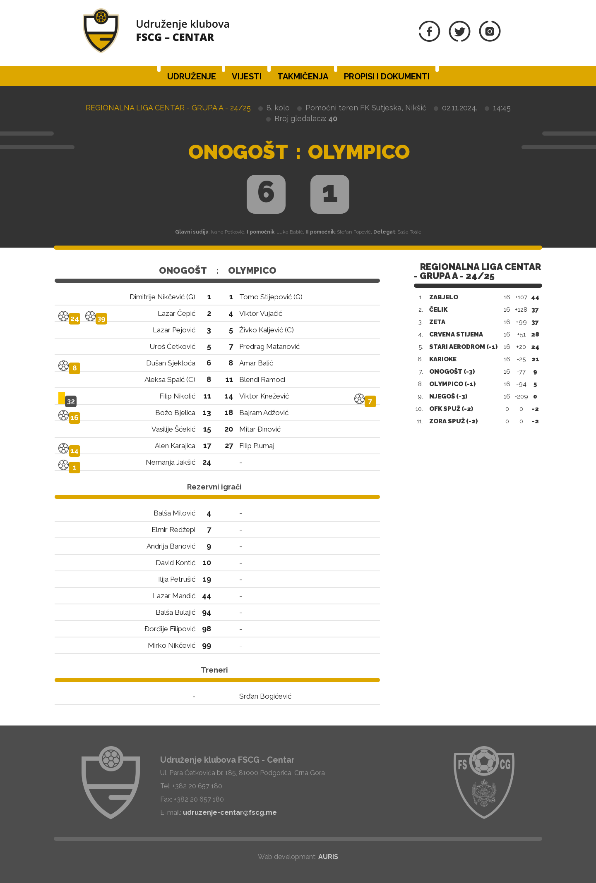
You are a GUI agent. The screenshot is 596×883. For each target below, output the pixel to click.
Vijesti (247, 76)
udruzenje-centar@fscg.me (230, 812)
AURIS (328, 857)
